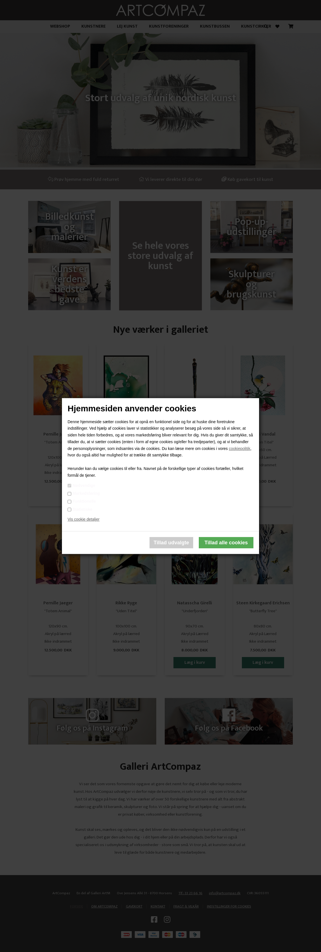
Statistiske (82, 509)
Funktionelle (84, 501)
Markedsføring (86, 493)
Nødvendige (84, 485)
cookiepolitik (239, 448)
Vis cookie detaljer (83, 519)
